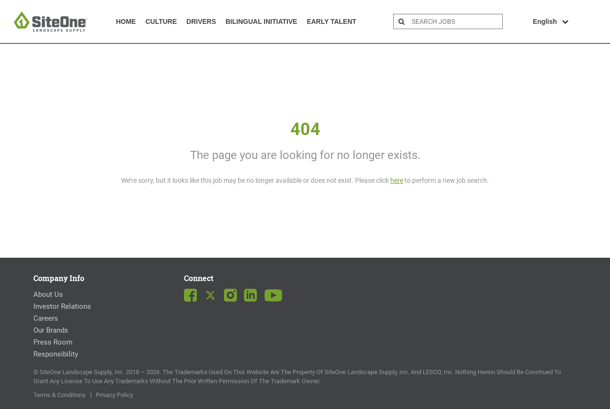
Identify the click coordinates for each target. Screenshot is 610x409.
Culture (161, 21)
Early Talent (331, 21)
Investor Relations (62, 306)
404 (305, 129)
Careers (45, 318)
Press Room (52, 342)
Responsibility (55, 354)
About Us (48, 294)
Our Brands (50, 330)
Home (126, 21)
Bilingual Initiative (261, 21)
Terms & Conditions (59, 395)
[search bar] (455, 21)
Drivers (201, 21)
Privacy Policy (114, 395)
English (551, 21)
